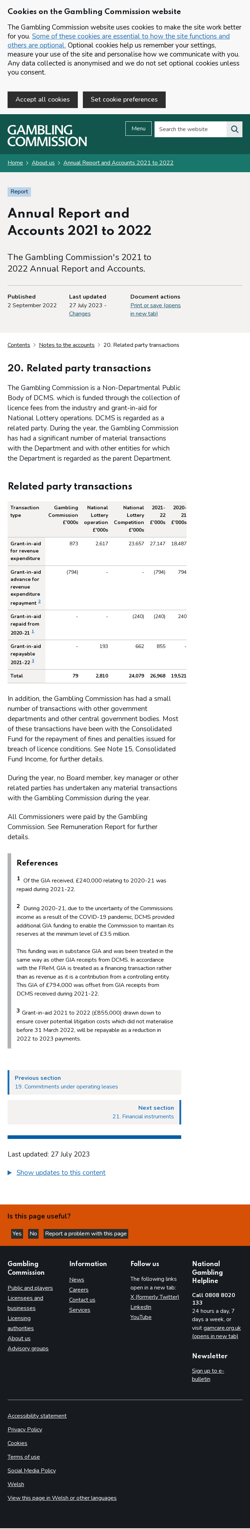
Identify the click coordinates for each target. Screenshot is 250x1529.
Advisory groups (28, 1350)
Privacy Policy (25, 1430)
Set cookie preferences (124, 99)
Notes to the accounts (67, 346)
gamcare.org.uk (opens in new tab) (216, 1333)
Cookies (17, 1444)
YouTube (141, 1318)
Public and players (30, 1289)
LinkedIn (140, 1308)
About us (43, 164)
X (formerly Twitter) (154, 1298)
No (34, 1234)
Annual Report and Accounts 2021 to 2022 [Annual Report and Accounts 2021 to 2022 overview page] (118, 164)
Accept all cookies (42, 99)
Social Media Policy (32, 1471)
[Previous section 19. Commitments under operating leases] (94, 1083)
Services (79, 1311)
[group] (94, 1174)
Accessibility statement (37, 1417)
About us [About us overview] (19, 1340)
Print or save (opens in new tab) (155, 310)
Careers (79, 1291)
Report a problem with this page (86, 1234)
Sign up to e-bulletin (208, 1376)
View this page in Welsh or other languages (62, 1499)
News (76, 1280)
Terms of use (24, 1458)
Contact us (82, 1301)
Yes (18, 1234)
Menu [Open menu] (138, 130)
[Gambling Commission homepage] (47, 145)
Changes (80, 314)
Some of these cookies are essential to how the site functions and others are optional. (119, 41)
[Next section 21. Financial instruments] (94, 1113)
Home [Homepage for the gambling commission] (15, 164)
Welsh (16, 1485)
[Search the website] (234, 130)
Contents (19, 346)
